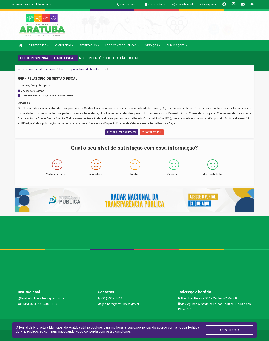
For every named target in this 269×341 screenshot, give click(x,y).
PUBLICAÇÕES (177, 45)
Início (21, 69)
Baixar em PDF (152, 132)
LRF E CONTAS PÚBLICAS (122, 45)
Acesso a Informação (42, 69)
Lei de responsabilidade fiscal (78, 69)
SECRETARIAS (89, 45)
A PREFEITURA (39, 45)
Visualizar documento (121, 132)
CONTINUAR (229, 330)
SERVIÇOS (152, 45)
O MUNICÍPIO (64, 45)
